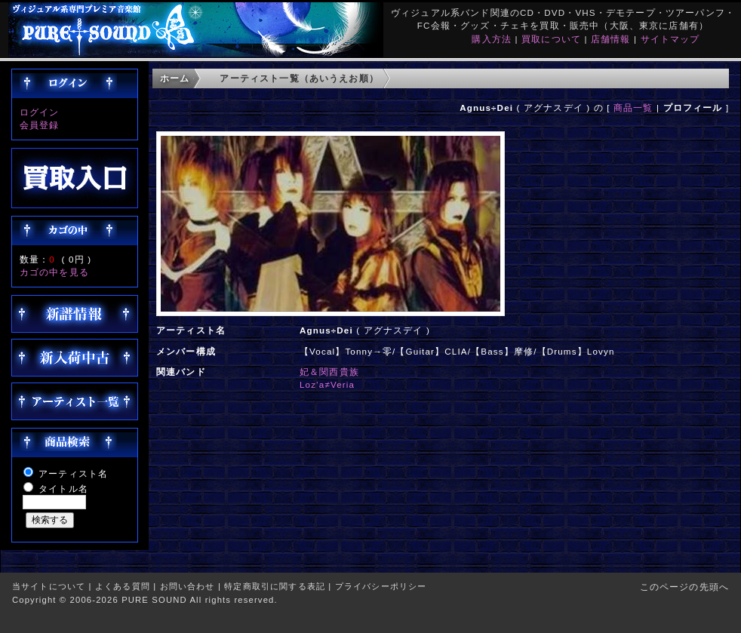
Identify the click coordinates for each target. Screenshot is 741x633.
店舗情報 (611, 39)
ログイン (40, 112)
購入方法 (492, 39)
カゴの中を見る (54, 272)
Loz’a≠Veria (327, 384)
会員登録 (40, 125)
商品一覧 (633, 107)
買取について (551, 39)
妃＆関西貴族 (329, 371)
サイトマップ (670, 39)
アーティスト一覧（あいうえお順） (299, 78)
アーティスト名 (73, 473)
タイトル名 (63, 488)
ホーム (174, 78)
